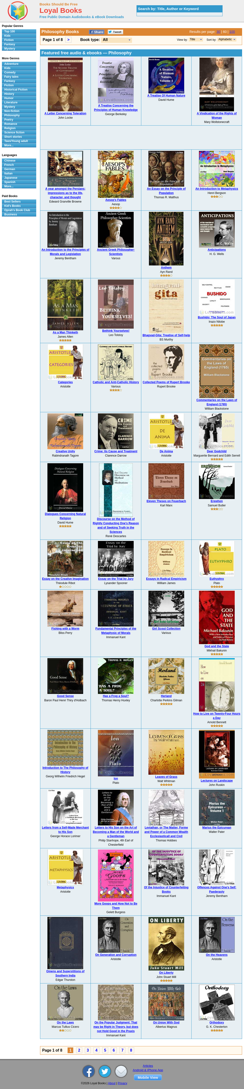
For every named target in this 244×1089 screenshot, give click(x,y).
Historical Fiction (15, 89)
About (111, 1083)
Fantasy (9, 44)
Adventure (11, 64)
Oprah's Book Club (17, 210)
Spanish (9, 182)
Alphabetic (225, 39)
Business (10, 214)
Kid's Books (12, 206)
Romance (10, 124)
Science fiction (14, 132)
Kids (7, 35)
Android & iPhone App (148, 1070)
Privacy (122, 1083)
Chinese (9, 160)
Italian (8, 173)
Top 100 (9, 31)
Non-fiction (11, 111)
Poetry (8, 119)
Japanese (10, 177)
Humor (9, 98)
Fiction (9, 40)
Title (192, 39)
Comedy (9, 72)
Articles (148, 1066)
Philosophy (12, 115)
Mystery (9, 48)
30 (218, 32)
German (9, 169)
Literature (10, 102)
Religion (9, 128)
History (9, 94)
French (9, 165)
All (105, 40)
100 (232, 32)
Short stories (13, 136)
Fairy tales (11, 76)
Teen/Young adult (16, 141)
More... (9, 145)
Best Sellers (12, 201)
